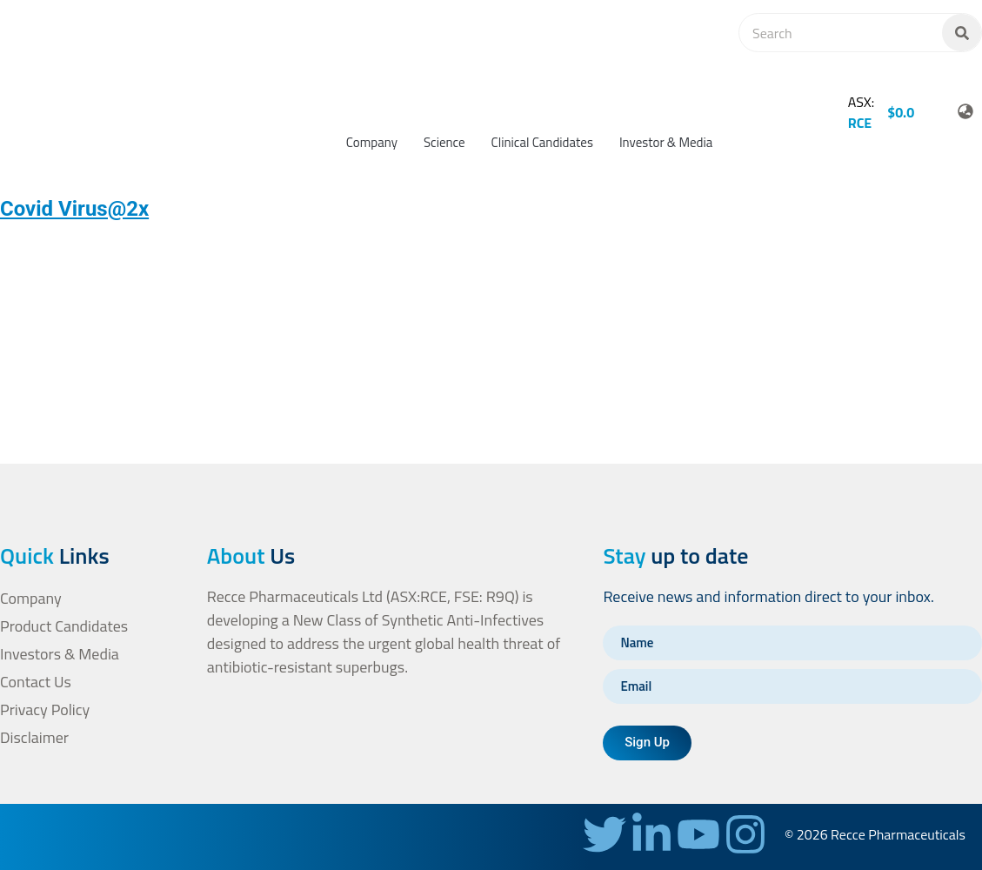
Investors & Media (59, 654)
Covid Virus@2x (74, 209)
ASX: (861, 112)
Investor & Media (665, 142)
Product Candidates (64, 626)
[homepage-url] (68, 87)
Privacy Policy (45, 709)
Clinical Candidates (542, 142)
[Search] (961, 32)
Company (371, 142)
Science (444, 142)
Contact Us (35, 681)
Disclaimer (34, 737)
